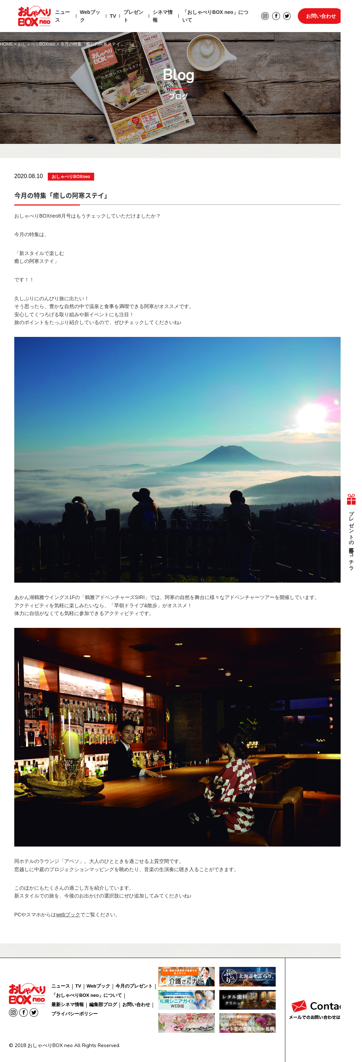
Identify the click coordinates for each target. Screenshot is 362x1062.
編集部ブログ (103, 1004)
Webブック (90, 16)
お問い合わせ (321, 16)
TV (112, 16)
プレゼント (133, 16)
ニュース (62, 16)
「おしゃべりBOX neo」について (215, 16)
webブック (68, 914)
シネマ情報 (163, 16)
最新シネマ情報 (67, 1004)
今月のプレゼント (134, 986)
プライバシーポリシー (74, 1013)
